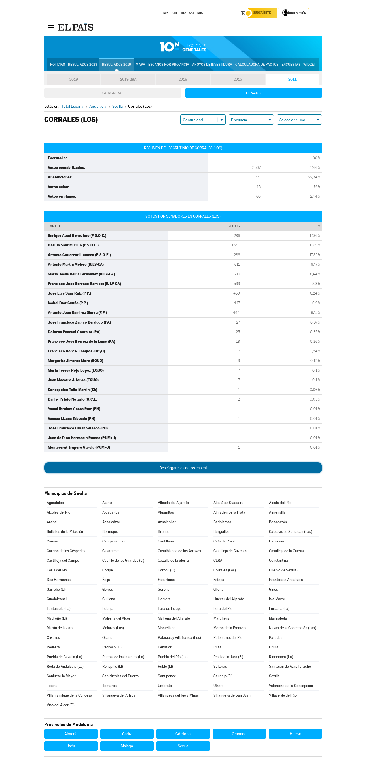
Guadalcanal (57, 600)
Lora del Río (222, 609)
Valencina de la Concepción (291, 686)
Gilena (218, 590)
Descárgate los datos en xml (183, 468)
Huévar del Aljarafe (228, 600)
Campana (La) (113, 542)
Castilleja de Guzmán (230, 552)
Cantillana (166, 542)
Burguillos (221, 532)
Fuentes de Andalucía (286, 580)
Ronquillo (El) (112, 667)
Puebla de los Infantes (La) (123, 658)
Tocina (52, 686)
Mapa (140, 65)
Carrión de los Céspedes (66, 552)
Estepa (218, 580)
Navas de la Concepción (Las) (292, 629)
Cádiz (127, 734)
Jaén (71, 746)
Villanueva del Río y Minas (178, 696)
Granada (239, 734)
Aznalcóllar (167, 523)
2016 (182, 80)
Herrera (164, 600)
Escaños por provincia (168, 65)
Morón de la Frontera (230, 629)
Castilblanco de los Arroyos (179, 552)
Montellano (166, 629)
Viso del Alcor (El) (61, 706)
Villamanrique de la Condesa (69, 696)
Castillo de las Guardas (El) (123, 561)
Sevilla (274, 677)
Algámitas (166, 513)
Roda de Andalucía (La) (65, 667)
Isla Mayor (277, 600)
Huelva (295, 734)
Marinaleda (278, 619)
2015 (237, 80)
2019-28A (128, 80)
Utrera (218, 686)
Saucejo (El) (222, 677)
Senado (253, 94)
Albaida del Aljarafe (173, 503)
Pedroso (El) (112, 648)
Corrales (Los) (224, 571)
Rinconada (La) (281, 658)
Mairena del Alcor (116, 619)
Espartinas (166, 580)
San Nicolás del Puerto (120, 677)
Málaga (127, 746)
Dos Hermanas (59, 580)
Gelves (107, 590)
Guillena (108, 600)
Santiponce (167, 677)
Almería (70, 734)
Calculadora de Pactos (256, 65)
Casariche (110, 552)
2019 (73, 80)
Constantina (278, 561)
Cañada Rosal (224, 542)
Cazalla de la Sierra (173, 561)
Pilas (217, 648)
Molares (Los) (113, 629)
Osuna (107, 638)
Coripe (107, 571)
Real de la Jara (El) (228, 658)
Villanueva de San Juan (232, 696)
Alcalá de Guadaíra (228, 503)
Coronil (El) (166, 571)
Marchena (221, 619)
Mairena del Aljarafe (174, 619)
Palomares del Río (227, 638)
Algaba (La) (111, 513)
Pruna (274, 648)
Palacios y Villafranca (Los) (179, 638)
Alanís (107, 503)
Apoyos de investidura (212, 65)
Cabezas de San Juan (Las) (290, 532)
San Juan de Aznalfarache (290, 667)
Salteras (220, 667)
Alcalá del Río (280, 503)
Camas (52, 542)
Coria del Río (57, 571)
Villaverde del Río (283, 696)
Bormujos (110, 532)
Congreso (112, 94)
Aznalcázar (111, 523)
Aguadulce (55, 503)
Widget (309, 65)
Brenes (163, 532)
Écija (106, 580)
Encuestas (291, 65)
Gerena (164, 590)
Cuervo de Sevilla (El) (285, 571)
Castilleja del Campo (63, 561)
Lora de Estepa (170, 609)
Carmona (276, 542)
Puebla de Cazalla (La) (64, 658)
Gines (273, 590)
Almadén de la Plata (229, 513)
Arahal (52, 523)
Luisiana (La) (279, 609)
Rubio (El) (165, 667)
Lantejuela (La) (59, 609)
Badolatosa (222, 523)
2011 (292, 80)
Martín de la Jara (60, 629)
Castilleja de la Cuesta (286, 552)
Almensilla (277, 513)
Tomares (109, 686)
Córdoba (183, 734)
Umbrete (165, 686)
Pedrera (53, 648)
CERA (217, 561)
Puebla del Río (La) (173, 658)
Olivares (53, 638)
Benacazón (278, 523)
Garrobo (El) (56, 590)
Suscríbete (264, 13)
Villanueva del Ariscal (119, 696)
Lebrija (107, 609)
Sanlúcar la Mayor (61, 677)
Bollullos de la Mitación (65, 532)
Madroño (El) (57, 619)
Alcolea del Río (58, 513)
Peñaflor (165, 648)
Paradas (275, 638)
